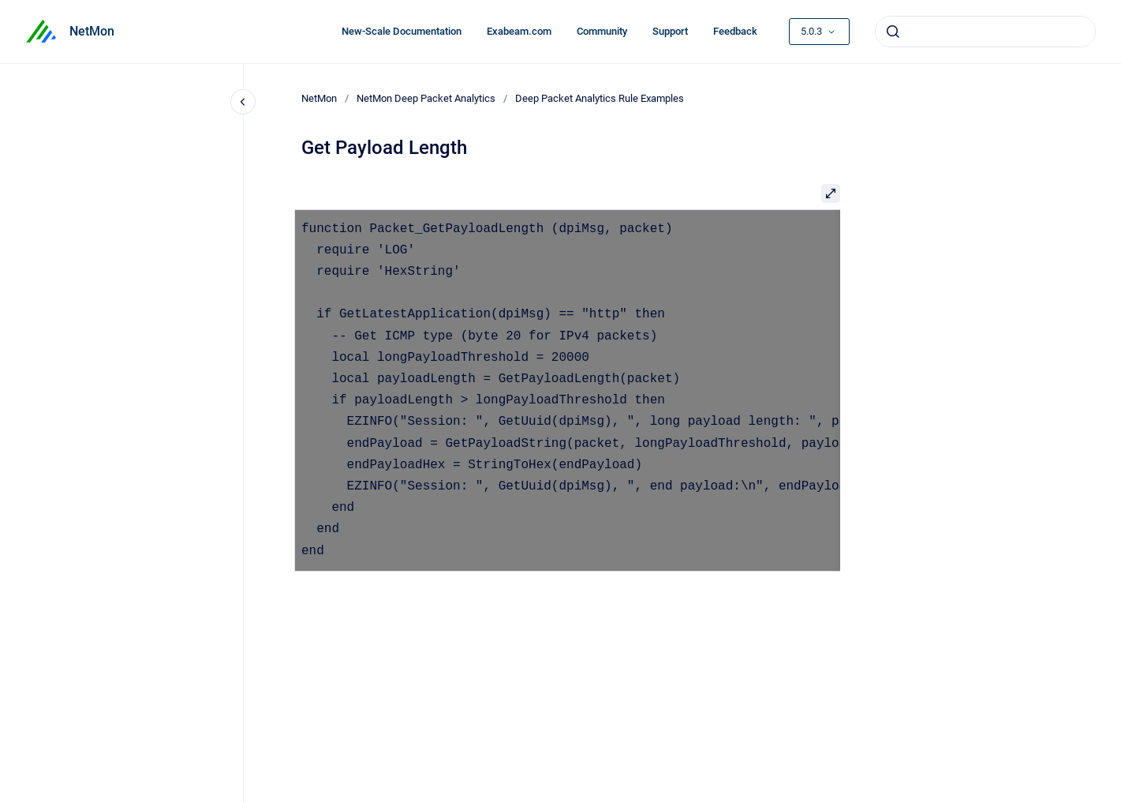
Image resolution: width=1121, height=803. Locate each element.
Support (670, 31)
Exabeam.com (519, 31)
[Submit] (893, 31)
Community (602, 31)
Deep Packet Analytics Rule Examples (599, 98)
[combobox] (985, 32)
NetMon (91, 31)
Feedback (735, 31)
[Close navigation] (243, 101)
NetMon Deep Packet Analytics (426, 98)
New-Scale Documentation (401, 31)
